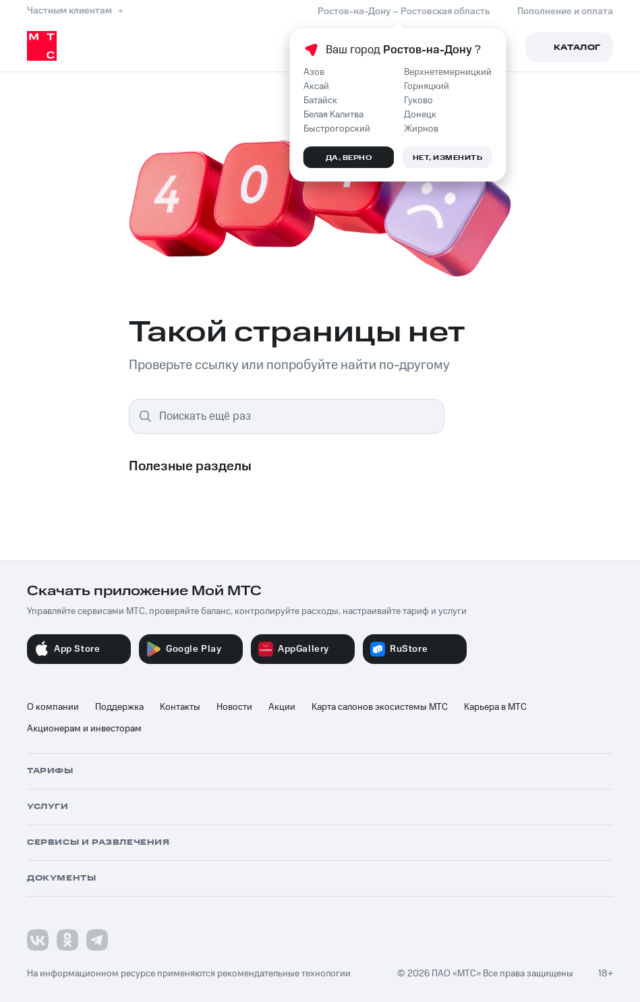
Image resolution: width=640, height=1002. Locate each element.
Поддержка (119, 707)
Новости (234, 707)
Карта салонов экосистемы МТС (380, 707)
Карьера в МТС (495, 707)
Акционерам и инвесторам (84, 728)
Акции (281, 707)
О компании (53, 707)
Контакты (180, 707)
